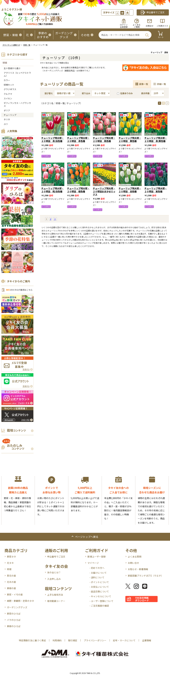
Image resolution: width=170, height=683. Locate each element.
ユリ (6, 123)
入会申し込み (54, 578)
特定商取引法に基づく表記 (32, 640)
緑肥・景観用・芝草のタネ (20, 600)
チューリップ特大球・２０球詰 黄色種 (130, 139)
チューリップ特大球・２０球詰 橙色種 (78, 190)
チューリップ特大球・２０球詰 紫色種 (155, 190)
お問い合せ (133, 562)
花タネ (10, 562)
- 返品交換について (99, 591)
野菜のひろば (13, 613)
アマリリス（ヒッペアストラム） (17, 74)
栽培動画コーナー (56, 601)
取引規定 (72, 640)
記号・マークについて (124, 640)
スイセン (8, 98)
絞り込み (86, 93)
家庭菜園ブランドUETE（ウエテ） (145, 575)
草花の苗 (11, 575)
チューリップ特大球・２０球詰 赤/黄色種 (155, 139)
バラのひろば (13, 619)
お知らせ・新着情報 (138, 569)
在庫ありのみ (125, 93)
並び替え (48, 93)
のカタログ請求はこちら (19, 289)
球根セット (9, 84)
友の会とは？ (54, 572)
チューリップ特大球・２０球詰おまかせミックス (104, 191)
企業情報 (146, 640)
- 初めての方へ (96, 567)
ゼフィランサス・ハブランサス (17, 104)
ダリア (7, 110)
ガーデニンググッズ (17, 607)
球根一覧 (26, 45)
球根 (5, 62)
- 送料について (96, 577)
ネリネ (7, 119)
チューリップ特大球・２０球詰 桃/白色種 (52, 190)
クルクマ (8, 93)
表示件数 (145, 93)
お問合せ (149, 25)
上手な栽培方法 (55, 594)
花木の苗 (11, 582)
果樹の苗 (11, 588)
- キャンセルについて (100, 596)
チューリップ (10, 114)
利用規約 (57, 640)
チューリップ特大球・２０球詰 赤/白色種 (52, 139)
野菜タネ (11, 556)
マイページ (93, 562)
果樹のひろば (13, 626)
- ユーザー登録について (101, 601)
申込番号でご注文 (56, 556)
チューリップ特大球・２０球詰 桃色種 (104, 139)
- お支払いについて (99, 586)
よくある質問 (134, 556)
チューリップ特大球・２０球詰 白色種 (130, 190)
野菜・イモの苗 (15, 594)
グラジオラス (10, 89)
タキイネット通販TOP (11, 45)
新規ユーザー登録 (96, 556)
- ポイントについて (99, 582)
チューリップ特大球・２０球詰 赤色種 (78, 139)
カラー (7, 80)
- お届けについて (98, 572)
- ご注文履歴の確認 (99, 605)
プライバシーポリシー (95, 640)
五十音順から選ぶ (12, 68)
